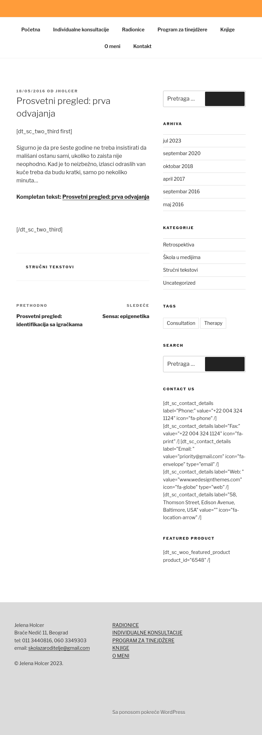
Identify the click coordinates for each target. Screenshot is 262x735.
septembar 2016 (181, 191)
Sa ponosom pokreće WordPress (148, 712)
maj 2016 (173, 204)
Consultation (181, 323)
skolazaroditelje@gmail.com (59, 648)
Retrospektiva (178, 244)
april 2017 (174, 179)
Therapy (213, 323)
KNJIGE (120, 648)
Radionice (133, 29)
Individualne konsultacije (81, 29)
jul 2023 (172, 141)
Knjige (227, 29)
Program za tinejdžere (182, 29)
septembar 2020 (182, 153)
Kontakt (142, 46)
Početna (30, 29)
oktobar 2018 (178, 166)
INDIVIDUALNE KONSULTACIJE (147, 632)
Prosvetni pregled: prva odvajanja (105, 197)
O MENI (120, 656)
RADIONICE (125, 625)
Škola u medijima (182, 257)
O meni (112, 46)
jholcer (67, 91)
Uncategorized (179, 283)
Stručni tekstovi (50, 267)
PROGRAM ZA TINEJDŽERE (143, 640)
